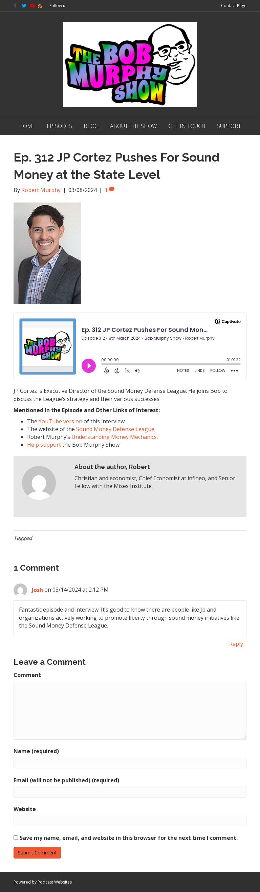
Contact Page (233, 5)
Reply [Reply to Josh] (236, 643)
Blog (91, 126)
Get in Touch (186, 126)
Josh (37, 590)
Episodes (59, 126)
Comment (27, 675)
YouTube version (60, 421)
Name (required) (36, 751)
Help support (44, 444)
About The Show (133, 126)
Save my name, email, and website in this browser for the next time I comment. (129, 838)
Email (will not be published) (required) (66, 780)
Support (229, 126)
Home (27, 126)
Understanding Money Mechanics (114, 437)
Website (25, 809)
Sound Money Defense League (115, 429)
